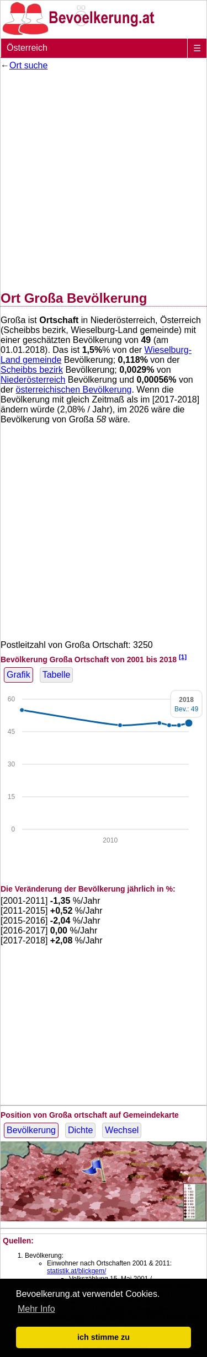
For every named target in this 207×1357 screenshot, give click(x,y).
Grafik (18, 674)
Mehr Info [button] (36, 1308)
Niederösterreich (33, 379)
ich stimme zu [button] (103, 1337)
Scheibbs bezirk (32, 369)
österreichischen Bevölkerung (74, 389)
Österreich (27, 47)
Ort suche (28, 65)
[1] (183, 656)
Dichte (80, 1130)
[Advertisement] (103, 178)
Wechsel (122, 1130)
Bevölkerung (31, 1130)
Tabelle (57, 674)
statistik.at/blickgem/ (76, 1271)
